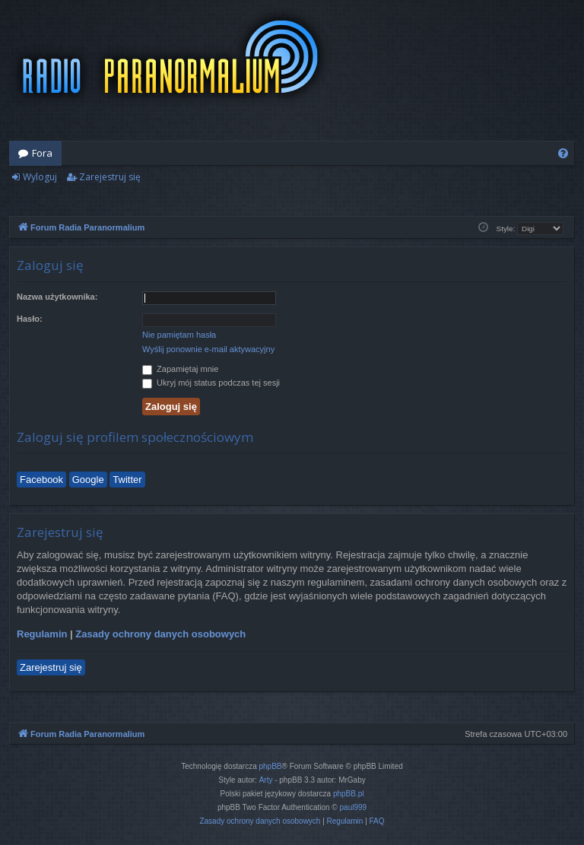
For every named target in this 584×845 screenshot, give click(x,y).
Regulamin (42, 634)
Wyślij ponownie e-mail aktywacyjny (208, 349)
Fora (42, 153)
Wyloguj (40, 176)
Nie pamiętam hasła (179, 334)
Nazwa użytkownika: (57, 296)
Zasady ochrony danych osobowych (160, 634)
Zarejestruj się (110, 176)
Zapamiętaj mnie (180, 368)
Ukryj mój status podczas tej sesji (211, 382)
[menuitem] (563, 153)
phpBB (270, 766)
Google (88, 479)
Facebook (41, 479)
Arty (266, 780)
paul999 (353, 807)
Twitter (127, 479)
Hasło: (30, 318)
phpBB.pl (348, 793)
